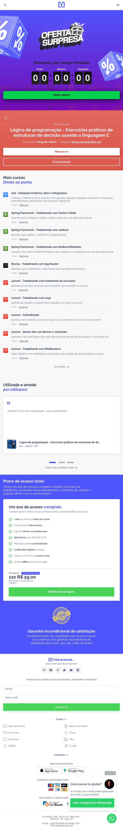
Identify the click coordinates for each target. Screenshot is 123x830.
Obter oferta (61, 94)
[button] (110, 773)
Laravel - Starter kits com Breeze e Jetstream (39, 331)
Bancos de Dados (76, 726)
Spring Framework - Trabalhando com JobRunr (40, 229)
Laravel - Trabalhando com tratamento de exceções (43, 280)
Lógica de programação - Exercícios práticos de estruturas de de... (60, 442)
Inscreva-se (61, 707)
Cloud (70, 732)
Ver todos (61, 366)
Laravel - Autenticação (25, 314)
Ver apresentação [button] (61, 162)
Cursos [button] (61, 719)
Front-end (11, 732)
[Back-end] (24, 205)
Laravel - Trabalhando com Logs (31, 297)
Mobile (9, 745)
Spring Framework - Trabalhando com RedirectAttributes (46, 246)
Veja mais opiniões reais (61, 467)
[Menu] (117, 5)
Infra (69, 739)
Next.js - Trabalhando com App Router (34, 263)
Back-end (11, 739)
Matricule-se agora (61, 591)
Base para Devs (14, 726)
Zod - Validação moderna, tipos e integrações (39, 193)
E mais (70, 745)
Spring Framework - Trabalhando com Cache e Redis (43, 212)
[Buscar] (5, 5)
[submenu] (65, 719)
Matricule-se (61, 151)
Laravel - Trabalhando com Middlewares (36, 348)
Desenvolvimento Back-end (86, 142)
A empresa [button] (61, 755)
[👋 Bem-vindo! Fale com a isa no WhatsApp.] (92, 793)
